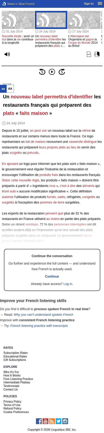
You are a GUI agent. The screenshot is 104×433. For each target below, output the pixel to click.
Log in (67, 284)
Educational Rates (15, 356)
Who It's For (11, 372)
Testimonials (11, 386)
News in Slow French (9, 3)
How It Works (12, 375)
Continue (52, 276)
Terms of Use (11, 405)
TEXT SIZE (7, 84)
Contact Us (10, 389)
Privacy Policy (12, 401)
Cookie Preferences (16, 412)
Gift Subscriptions (14, 359)
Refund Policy (12, 408)
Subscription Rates (15, 352)
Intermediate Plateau (16, 382)
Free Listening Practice (18, 378)
